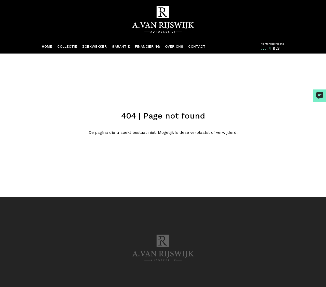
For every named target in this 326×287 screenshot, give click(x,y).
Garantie (121, 46)
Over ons (174, 46)
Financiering (147, 46)
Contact (197, 46)
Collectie (67, 46)
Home (47, 46)
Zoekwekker (94, 46)
